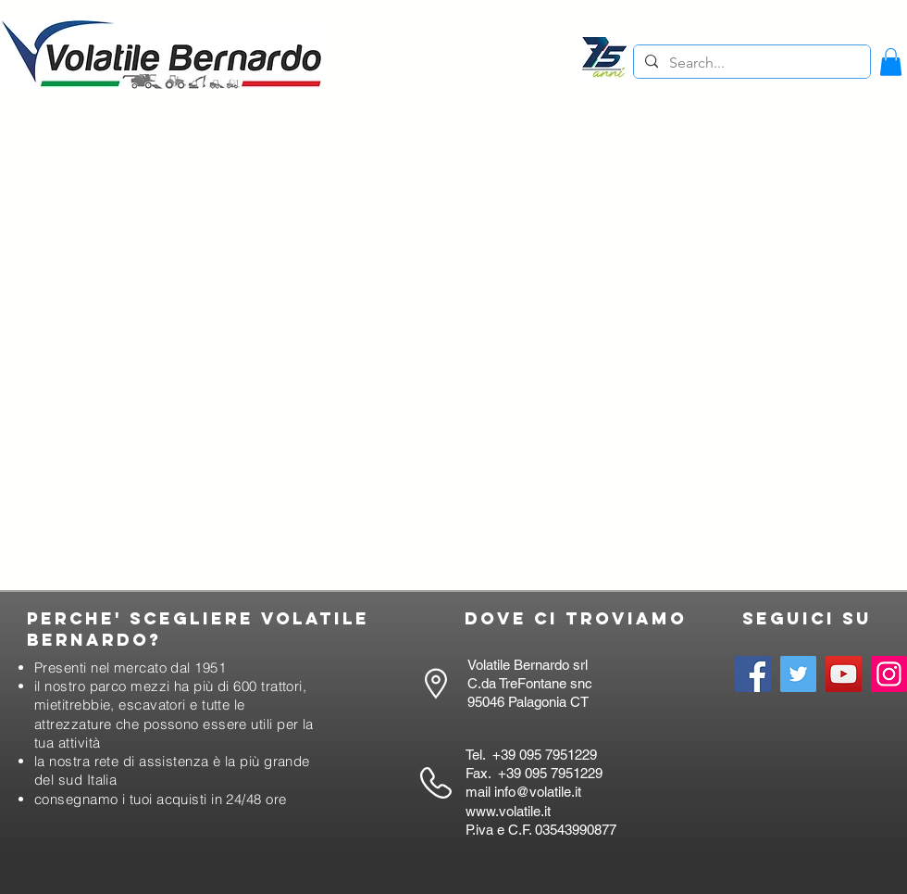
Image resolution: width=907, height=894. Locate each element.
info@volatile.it (537, 792)
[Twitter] (798, 674)
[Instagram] (889, 674)
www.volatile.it (508, 811)
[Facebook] (753, 674)
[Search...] (750, 63)
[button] (890, 62)
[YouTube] (844, 674)
